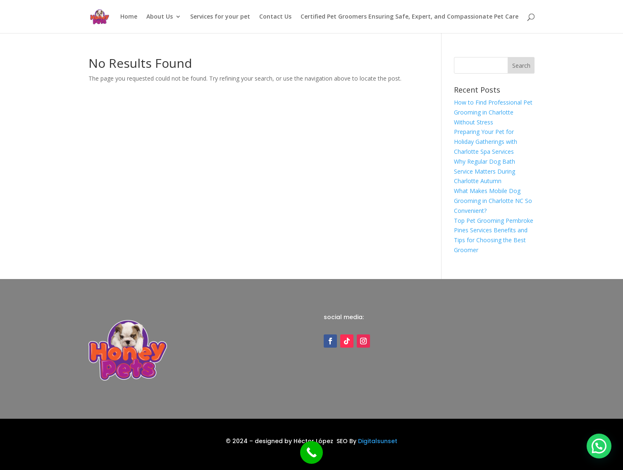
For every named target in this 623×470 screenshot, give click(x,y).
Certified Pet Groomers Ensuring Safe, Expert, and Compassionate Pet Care (409, 17)
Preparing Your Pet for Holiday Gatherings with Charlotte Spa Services (485, 141)
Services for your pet (220, 17)
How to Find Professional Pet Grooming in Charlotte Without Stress (493, 112)
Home (128, 17)
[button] (598, 445)
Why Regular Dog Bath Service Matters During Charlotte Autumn (484, 171)
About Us (159, 17)
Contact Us (275, 17)
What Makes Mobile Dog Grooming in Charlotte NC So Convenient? (493, 201)
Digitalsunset (377, 441)
